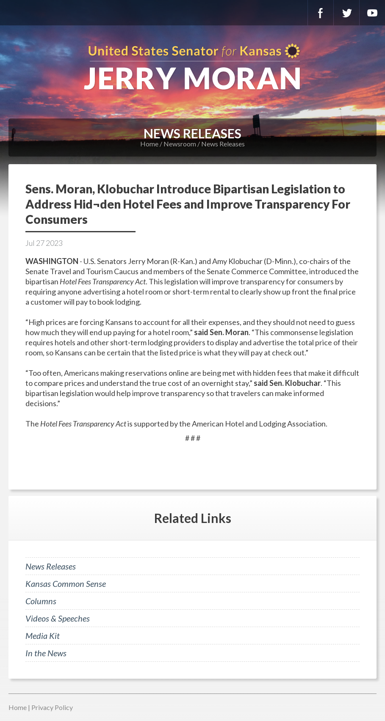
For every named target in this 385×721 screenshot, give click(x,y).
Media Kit (42, 635)
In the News (45, 653)
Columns (40, 601)
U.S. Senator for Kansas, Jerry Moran (192, 67)
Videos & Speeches (57, 618)
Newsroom (179, 144)
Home (149, 144)
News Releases (223, 144)
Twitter (346, 12)
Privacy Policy (52, 707)
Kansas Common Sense (65, 583)
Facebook (320, 12)
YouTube (372, 12)
